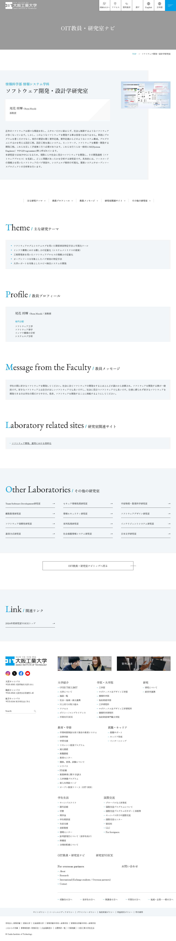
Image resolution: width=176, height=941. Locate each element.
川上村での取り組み (69, 704)
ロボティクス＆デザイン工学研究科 (115, 708)
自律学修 (64, 736)
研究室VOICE (104, 855)
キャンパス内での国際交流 (118, 815)
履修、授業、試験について (72, 761)
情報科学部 (104, 695)
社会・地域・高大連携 (70, 700)
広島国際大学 (38, 923)
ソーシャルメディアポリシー (61, 912)
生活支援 (64, 823)
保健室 (63, 840)
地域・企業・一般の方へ (162, 899)
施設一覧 (64, 695)
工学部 (102, 687)
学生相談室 (65, 819)
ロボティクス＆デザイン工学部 (113, 691)
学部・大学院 (105, 682)
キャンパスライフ (68, 802)
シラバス (64, 766)
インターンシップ (118, 740)
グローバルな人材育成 (116, 802)
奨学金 (63, 815)
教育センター (66, 757)
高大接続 (64, 749)
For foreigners (112, 832)
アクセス (64, 708)
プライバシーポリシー (86, 912)
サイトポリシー (39, 912)
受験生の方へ (66, 899)
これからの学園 (12, 928)
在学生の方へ (88, 899)
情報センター (66, 832)
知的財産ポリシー (106, 912)
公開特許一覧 (60, 928)
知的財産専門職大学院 (109, 716)
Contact (63, 883)
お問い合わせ (130, 866)
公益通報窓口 (46, 928)
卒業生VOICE (66, 716)
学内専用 (139, 912)
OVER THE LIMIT (69, 687)
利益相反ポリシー (125, 912)
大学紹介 (63, 682)
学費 (62, 810)
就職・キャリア (117, 727)
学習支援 (64, 740)
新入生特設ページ (68, 782)
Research (64, 875)
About (62, 871)
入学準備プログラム (69, 778)
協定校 (109, 823)
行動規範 (71, 928)
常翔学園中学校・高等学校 (57, 923)
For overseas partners (71, 866)
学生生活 (63, 798)
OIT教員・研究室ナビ (71, 855)
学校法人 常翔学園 (13, 923)
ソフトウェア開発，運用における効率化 (31, 443)
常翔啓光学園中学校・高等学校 (83, 923)
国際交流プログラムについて (119, 806)
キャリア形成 (116, 736)
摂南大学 (26, 923)
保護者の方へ (111, 899)
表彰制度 (64, 827)
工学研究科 (104, 704)
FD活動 (63, 770)
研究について (151, 687)
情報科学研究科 (106, 712)
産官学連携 (150, 691)
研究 (145, 682)
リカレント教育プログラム (72, 745)
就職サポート (116, 732)
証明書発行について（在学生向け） (76, 836)
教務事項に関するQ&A (70, 774)
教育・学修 (65, 727)
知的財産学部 (105, 700)
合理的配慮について (69, 844)
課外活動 (64, 806)
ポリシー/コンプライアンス (73, 712)
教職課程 (64, 753)
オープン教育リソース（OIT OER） (76, 787)
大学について (66, 691)
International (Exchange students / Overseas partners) (85, 879)
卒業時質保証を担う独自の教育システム (78, 732)
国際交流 (109, 798)
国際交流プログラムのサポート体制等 (123, 810)
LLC (108, 827)
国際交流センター (114, 819)
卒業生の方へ (134, 899)
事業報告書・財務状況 (30, 928)
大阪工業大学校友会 (86, 928)
